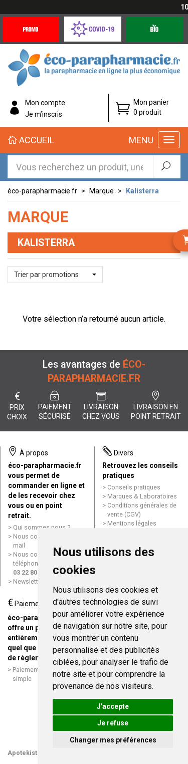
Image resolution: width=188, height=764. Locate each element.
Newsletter (28, 581)
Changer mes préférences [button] (113, 740)
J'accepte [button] (113, 706)
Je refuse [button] (112, 723)
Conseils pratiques (133, 487)
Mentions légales (131, 523)
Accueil (31, 140)
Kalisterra (142, 191)
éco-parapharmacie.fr (42, 191)
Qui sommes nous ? (41, 527)
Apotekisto (24, 752)
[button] (55, 274)
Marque (101, 191)
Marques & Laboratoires (142, 496)
